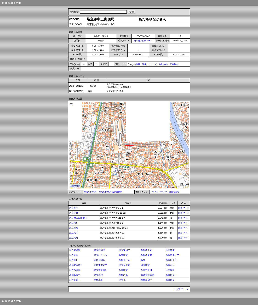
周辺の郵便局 (90, 191)
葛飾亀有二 (74, 275)
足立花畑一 (74, 280)
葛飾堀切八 (99, 260)
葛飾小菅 (98, 280)
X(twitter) (174, 64)
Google (163, 191)
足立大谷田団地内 (78, 218)
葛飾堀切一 (171, 275)
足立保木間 (124, 265)
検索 (138, 64)
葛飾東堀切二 (100, 265)
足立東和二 (124, 250)
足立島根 (98, 275)
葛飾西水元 (146, 250)
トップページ (180, 289)
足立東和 (73, 223)
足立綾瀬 (170, 250)
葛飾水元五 (124, 260)
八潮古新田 (146, 270)
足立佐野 (73, 213)
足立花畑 (73, 227)
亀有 (143, 260)
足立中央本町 (100, 270)
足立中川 (73, 260)
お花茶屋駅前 (147, 275)
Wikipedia (163, 64)
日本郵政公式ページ (143, 40)
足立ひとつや (100, 255)
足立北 (122, 280)
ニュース (152, 64)
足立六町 (73, 237)
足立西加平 (99, 250)
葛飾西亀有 (146, 255)
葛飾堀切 (170, 280)
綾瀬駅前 (145, 265)
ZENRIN (154, 191)
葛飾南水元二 (172, 255)
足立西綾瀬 (74, 270)
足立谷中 (73, 208)
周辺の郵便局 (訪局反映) (110, 191)
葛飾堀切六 (171, 260)
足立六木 (73, 232)
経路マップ (183, 208)
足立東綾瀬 (74, 250)
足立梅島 (170, 270)
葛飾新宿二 (146, 280)
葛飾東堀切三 (76, 265)
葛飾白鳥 (123, 275)
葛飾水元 (170, 265)
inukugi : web (11, 3)
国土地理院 (174, 191)
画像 (144, 64)
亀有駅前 (123, 255)
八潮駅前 (123, 270)
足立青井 (73, 255)
